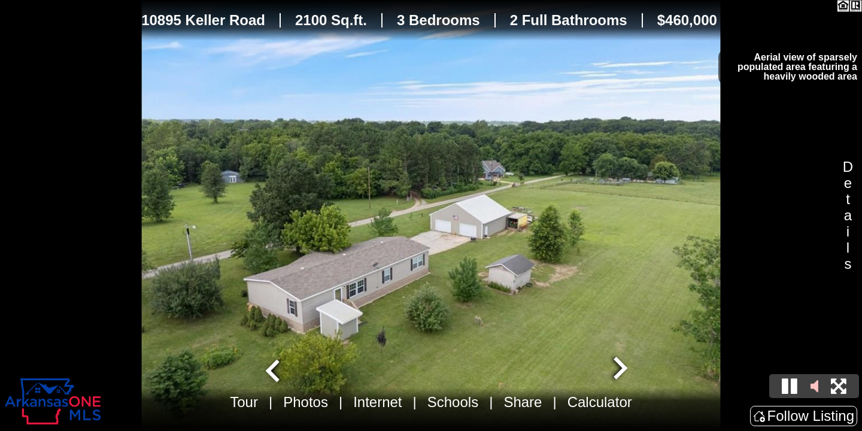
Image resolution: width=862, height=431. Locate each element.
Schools (452, 402)
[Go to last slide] (274, 369)
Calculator (599, 402)
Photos (305, 402)
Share (522, 402)
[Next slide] (619, 369)
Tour (244, 402)
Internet (377, 402)
